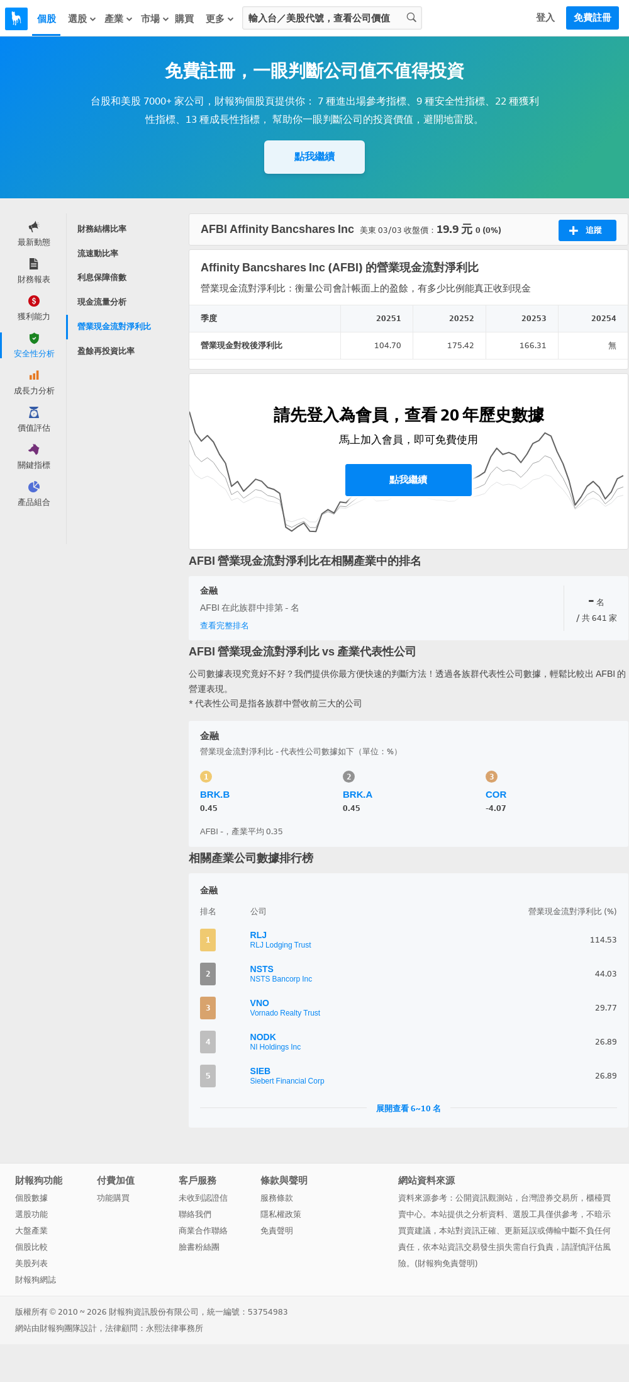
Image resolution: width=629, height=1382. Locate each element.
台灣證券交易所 (549, 1198)
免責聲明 (276, 1230)
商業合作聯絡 (203, 1230)
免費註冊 (592, 17)
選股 (82, 18)
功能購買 (113, 1198)
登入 (545, 17)
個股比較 (31, 1247)
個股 (46, 19)
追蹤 (585, 230)
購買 (184, 19)
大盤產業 (31, 1230)
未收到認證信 (203, 1198)
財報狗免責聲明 (446, 1263)
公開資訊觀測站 (484, 1198)
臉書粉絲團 (199, 1247)
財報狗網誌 (35, 1279)
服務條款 (276, 1198)
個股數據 (31, 1198)
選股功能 (31, 1214)
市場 (155, 18)
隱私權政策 (280, 1214)
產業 (118, 18)
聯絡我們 (195, 1214)
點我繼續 (314, 156)
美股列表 (31, 1263)
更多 (220, 18)
